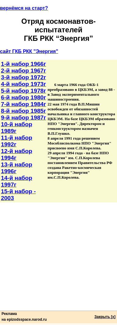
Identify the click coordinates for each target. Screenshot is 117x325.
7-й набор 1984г (23, 104)
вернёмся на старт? (24, 8)
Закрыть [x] (104, 317)
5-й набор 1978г (23, 91)
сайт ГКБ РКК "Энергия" (29, 51)
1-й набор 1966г (23, 64)
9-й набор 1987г (23, 117)
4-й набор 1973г (23, 84)
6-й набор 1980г (23, 97)
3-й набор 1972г (23, 77)
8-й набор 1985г (23, 111)
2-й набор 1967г (23, 70)
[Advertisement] (58, 260)
